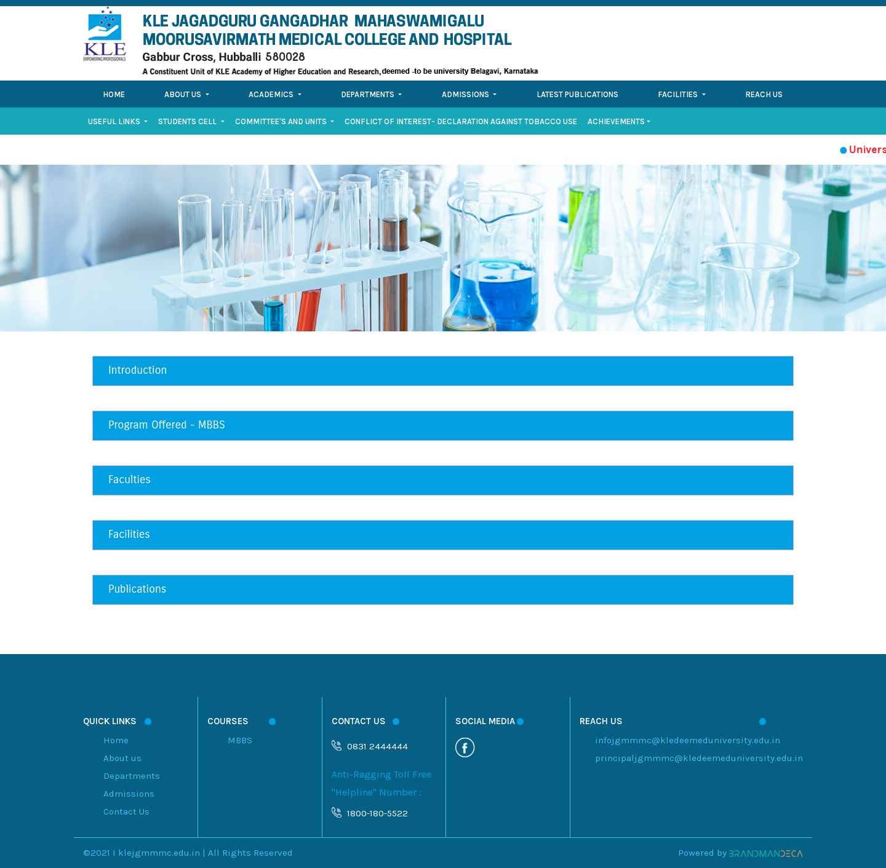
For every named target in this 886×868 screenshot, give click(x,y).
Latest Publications (577, 94)
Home (114, 94)
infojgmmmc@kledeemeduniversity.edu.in (687, 740)
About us (122, 757)
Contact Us (126, 811)
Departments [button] (368, 94)
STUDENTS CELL (188, 121)
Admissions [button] (466, 94)
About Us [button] (183, 94)
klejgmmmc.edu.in (159, 852)
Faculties (129, 479)
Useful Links (115, 121)
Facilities (129, 534)
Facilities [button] (679, 94)
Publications (137, 589)
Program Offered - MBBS (166, 425)
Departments (131, 775)
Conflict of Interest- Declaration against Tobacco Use (461, 121)
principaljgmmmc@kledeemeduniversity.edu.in (699, 757)
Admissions (128, 793)
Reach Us (764, 94)
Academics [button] (272, 94)
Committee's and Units (282, 121)
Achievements (616, 121)
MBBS (240, 740)
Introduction (137, 370)
